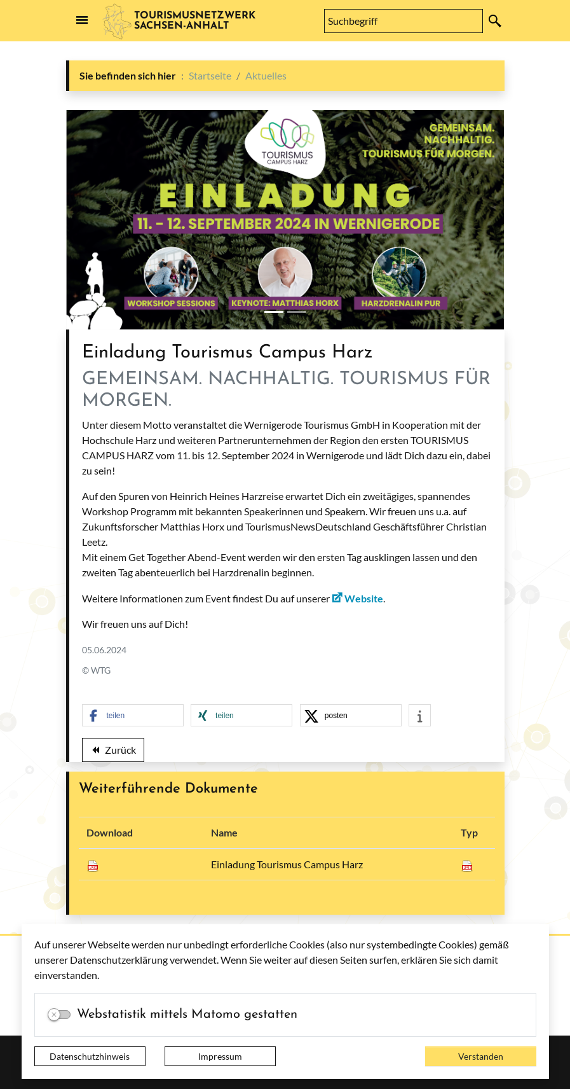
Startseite (210, 75)
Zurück (113, 752)
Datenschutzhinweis (90, 1056)
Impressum (220, 1056)
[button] (133, 716)
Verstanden (480, 1056)
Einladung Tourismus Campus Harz (287, 864)
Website (363, 598)
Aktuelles (266, 75)
